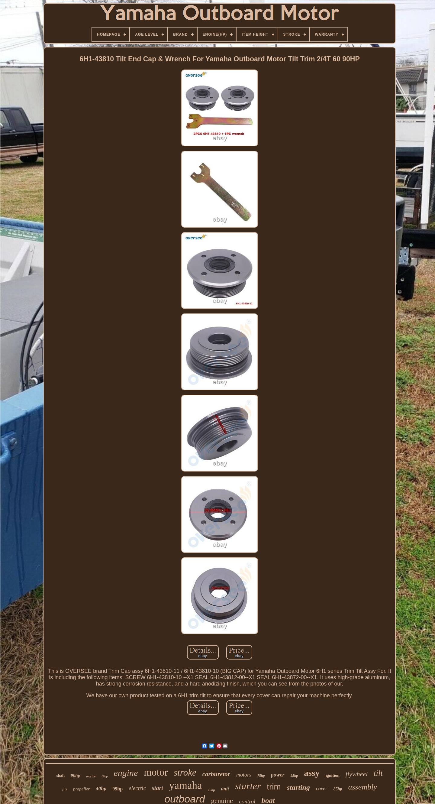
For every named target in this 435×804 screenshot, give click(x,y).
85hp (338, 789)
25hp (294, 775)
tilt (378, 773)
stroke (185, 772)
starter (248, 785)
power (278, 775)
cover (321, 788)
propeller (81, 788)
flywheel (357, 774)
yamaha (185, 785)
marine (90, 776)
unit (225, 788)
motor (156, 772)
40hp (101, 788)
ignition (333, 775)
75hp (261, 775)
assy (312, 773)
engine (126, 773)
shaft (60, 775)
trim (274, 786)
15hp (211, 790)
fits (64, 789)
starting (298, 787)
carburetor (216, 774)
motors (243, 775)
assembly (362, 787)
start (157, 788)
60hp (105, 776)
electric (137, 788)
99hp (117, 788)
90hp (75, 775)
